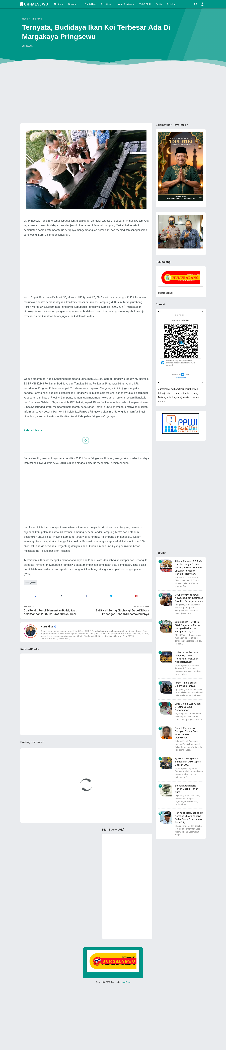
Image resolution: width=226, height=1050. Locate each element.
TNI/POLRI (145, 4)
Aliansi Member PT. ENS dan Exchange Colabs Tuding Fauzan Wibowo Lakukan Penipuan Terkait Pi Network (188, 567)
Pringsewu (31, 582)
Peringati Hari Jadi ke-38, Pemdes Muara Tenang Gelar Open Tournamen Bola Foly (189, 817)
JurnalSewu (125, 982)
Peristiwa (106, 4)
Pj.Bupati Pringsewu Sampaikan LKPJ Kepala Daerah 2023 (188, 761)
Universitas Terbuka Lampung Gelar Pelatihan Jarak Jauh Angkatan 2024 (186, 657)
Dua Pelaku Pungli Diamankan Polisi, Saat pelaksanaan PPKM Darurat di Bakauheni (50, 612)
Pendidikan (90, 4)
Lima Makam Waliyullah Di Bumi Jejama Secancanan (188, 707)
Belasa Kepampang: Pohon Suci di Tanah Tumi (186, 789)
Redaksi (171, 4)
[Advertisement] (113, 94)
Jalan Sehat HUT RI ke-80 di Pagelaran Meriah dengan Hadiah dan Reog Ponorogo (188, 626)
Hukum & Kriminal (125, 4)
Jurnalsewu (34, 4)
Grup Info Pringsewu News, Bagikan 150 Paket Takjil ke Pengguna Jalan (189, 598)
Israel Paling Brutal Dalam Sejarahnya (186, 684)
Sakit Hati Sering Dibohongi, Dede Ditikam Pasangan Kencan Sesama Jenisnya (122, 612)
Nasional (58, 4)
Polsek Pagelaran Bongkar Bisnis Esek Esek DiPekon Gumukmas (186, 732)
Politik (159, 4)
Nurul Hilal (47, 626)
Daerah (72, 4)
